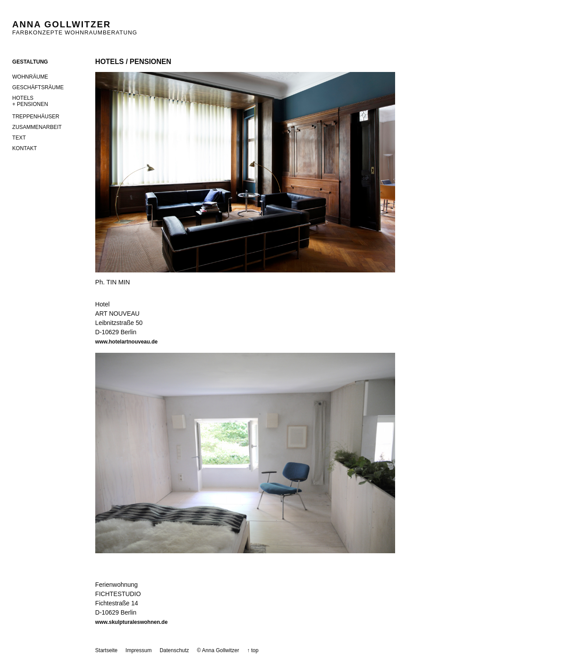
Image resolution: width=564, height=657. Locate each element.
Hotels (57, 103)
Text (19, 138)
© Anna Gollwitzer (218, 650)
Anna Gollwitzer (61, 24)
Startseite (106, 650)
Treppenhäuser (36, 116)
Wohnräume (30, 77)
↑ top (252, 650)
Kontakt (24, 148)
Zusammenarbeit (37, 127)
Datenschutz (174, 650)
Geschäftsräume (38, 87)
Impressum (139, 650)
